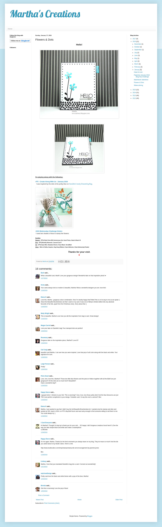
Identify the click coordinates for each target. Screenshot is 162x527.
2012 (134, 98)
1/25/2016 (44, 491)
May (136, 58)
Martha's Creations (45, 14)
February (137, 67)
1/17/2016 (44, 278)
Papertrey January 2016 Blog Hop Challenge (142, 76)
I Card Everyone (46, 422)
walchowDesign (46, 473)
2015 (134, 90)
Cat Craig (44, 350)
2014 (134, 92)
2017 (134, 39)
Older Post (118, 500)
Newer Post (39, 500)
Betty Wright (45, 313)
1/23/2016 (44, 479)
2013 (134, 95)
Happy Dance (45, 392)
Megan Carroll (46, 325)
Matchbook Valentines (141, 80)
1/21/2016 (44, 467)
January (137, 70)
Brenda (43, 485)
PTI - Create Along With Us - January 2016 (52, 182)
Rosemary (44, 337)
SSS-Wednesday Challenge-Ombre (49, 231)
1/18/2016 (44, 290)
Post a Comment (43, 495)
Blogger (89, 516)
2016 (134, 41)
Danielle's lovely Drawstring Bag (80, 184)
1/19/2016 (44, 385)
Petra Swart (45, 376)
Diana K (43, 297)
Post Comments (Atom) (51, 503)
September (138, 50)
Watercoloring (138, 85)
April (136, 61)
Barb (42, 273)
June (136, 55)
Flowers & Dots (139, 82)
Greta (43, 285)
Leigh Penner (45, 364)
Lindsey (43, 461)
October (137, 47)
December (138, 44)
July (135, 52)
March (136, 64)
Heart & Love (138, 72)
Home (10, 29)
